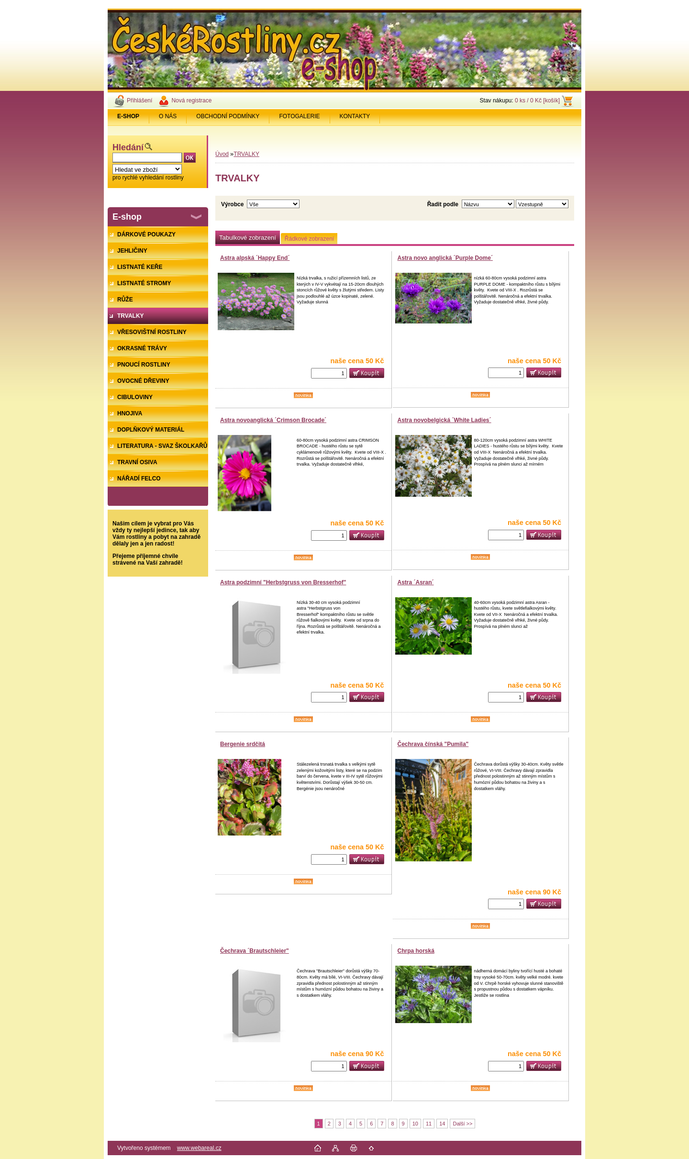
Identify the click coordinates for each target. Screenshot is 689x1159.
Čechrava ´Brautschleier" (254, 950)
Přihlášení (139, 100)
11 (429, 1123)
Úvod (222, 154)
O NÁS (168, 116)
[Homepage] (128, 116)
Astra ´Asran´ (416, 582)
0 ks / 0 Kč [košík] (537, 100)
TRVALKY (246, 154)
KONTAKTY (355, 116)
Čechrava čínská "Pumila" (433, 744)
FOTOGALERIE (299, 116)
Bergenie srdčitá (242, 744)
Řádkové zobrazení (309, 238)
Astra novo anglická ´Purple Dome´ (445, 258)
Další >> (462, 1123)
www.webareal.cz (199, 1148)
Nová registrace (191, 100)
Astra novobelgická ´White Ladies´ (444, 420)
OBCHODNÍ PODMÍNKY (227, 116)
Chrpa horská (416, 950)
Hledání (128, 147)
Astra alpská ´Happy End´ (254, 258)
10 (415, 1123)
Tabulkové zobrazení (247, 237)
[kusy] (329, 373)
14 (442, 1123)
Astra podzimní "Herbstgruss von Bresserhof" (283, 582)
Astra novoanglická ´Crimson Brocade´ (273, 420)
